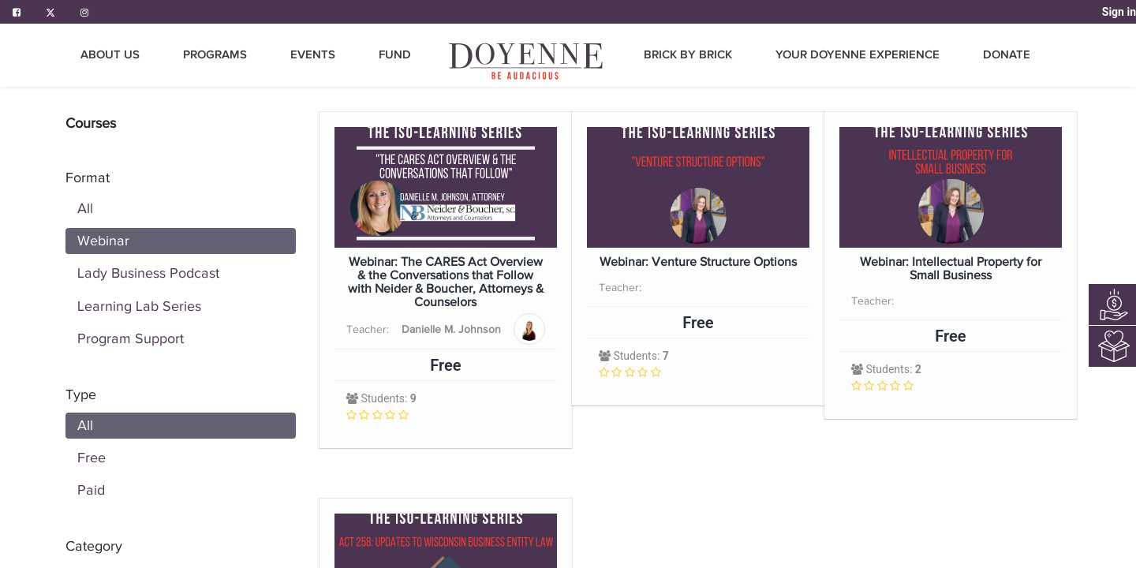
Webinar (103, 240)
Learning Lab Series (139, 306)
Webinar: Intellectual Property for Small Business (950, 269)
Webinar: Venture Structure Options (698, 262)
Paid (91, 490)
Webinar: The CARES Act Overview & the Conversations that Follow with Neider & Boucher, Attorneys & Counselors (446, 282)
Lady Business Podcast (148, 273)
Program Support (130, 338)
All (85, 208)
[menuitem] (527, 61)
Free (91, 457)
